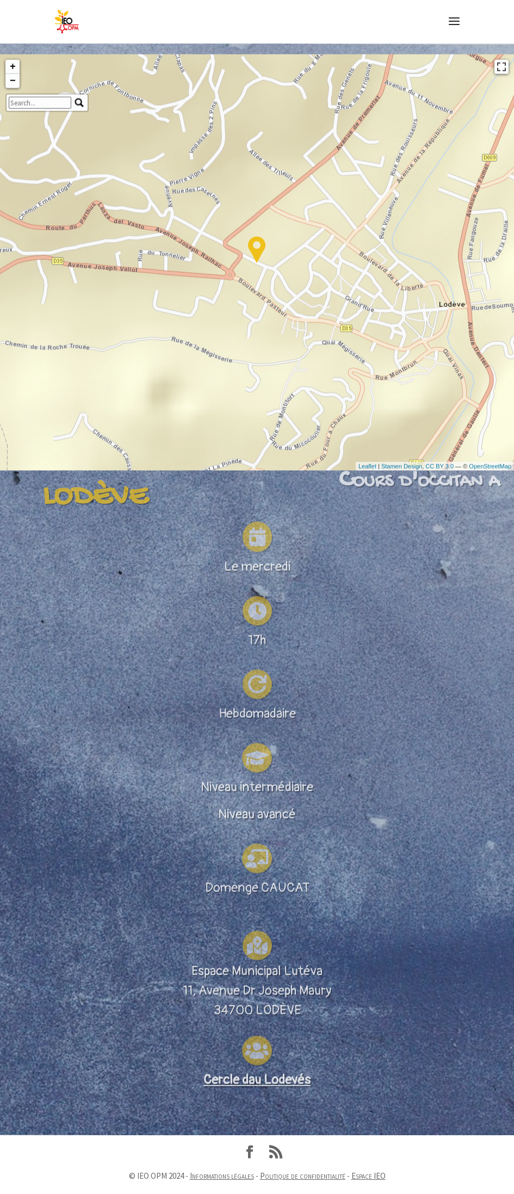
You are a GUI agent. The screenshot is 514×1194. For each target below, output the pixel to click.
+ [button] (13, 151)
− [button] (13, 166)
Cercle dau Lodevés (257, 1104)
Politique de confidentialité (302, 1176)
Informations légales (222, 1176)
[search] (40, 188)
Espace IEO (368, 1176)
